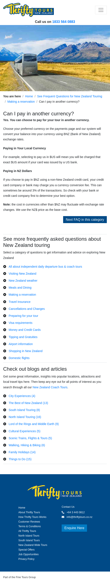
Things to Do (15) (20, 459)
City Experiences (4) (22, 396)
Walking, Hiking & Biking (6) (27, 445)
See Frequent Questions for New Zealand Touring (69, 96)
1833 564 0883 (63, 22)
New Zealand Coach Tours (49, 387)
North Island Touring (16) (25, 417)
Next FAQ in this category (85, 219)
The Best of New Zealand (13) (28, 403)
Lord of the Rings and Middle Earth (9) (34, 424)
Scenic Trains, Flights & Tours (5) (30, 438)
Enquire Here (74, 528)
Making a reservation (21, 101)
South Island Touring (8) (24, 410)
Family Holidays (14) (22, 452)
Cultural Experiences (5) (24, 431)
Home (29, 96)
